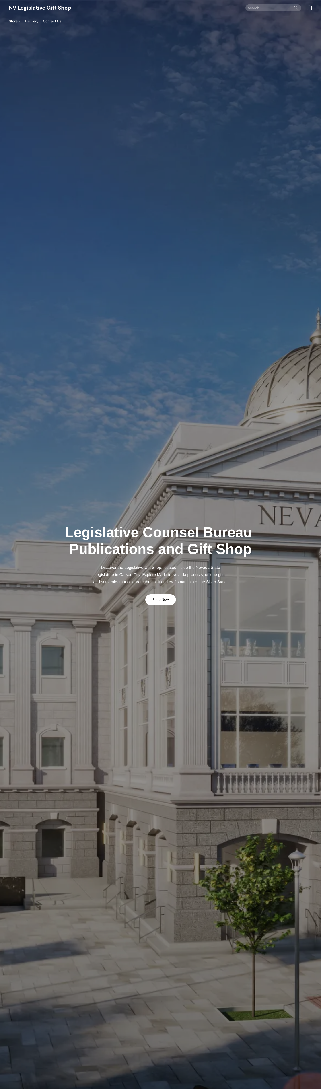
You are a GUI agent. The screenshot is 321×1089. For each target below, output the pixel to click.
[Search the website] (296, 8)
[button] (40, 7)
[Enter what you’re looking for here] (273, 7)
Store (15, 21)
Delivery (32, 21)
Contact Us (52, 21)
